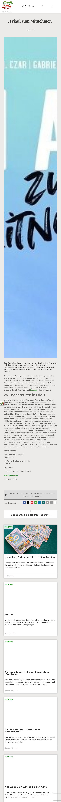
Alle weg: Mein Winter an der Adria (26, 786)
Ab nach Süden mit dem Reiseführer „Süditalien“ (27, 673)
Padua (9, 614)
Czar (16, 493)
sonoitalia (50, 493)
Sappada (33, 390)
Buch (12, 493)
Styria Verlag (28, 496)
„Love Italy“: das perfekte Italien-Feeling (30, 557)
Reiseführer (41, 493)
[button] (42, 6)
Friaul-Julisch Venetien (27, 493)
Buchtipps (9, 527)
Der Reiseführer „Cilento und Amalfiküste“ (22, 730)
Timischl (37, 496)
